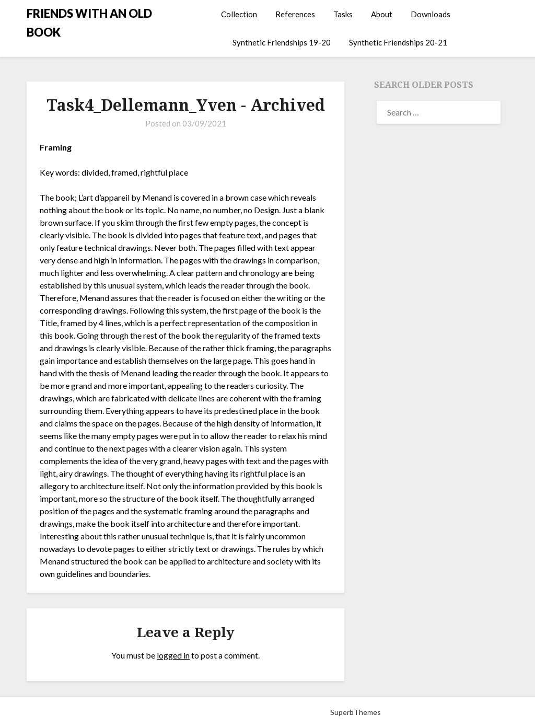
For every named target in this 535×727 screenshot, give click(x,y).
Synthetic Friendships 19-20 (281, 42)
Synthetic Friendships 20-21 (398, 42)
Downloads (430, 14)
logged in (173, 655)
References (295, 14)
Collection (239, 14)
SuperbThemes (355, 712)
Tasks (343, 14)
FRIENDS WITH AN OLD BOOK (89, 22)
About (381, 14)
